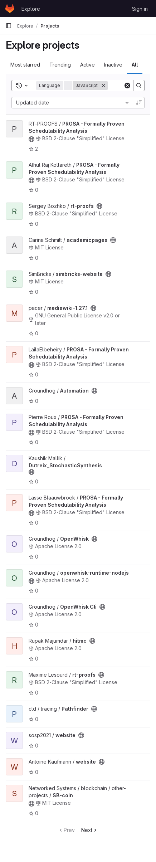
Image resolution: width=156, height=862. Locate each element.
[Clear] (127, 85)
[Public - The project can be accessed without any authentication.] (31, 139)
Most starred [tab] (25, 65)
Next (89, 830)
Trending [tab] (60, 65)
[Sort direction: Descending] (139, 102)
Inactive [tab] (113, 65)
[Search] (139, 85)
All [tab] (135, 65)
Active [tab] (87, 65)
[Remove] (103, 85)
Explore (30, 9)
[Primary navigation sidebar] (8, 25)
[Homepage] (10, 8)
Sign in (140, 9)
